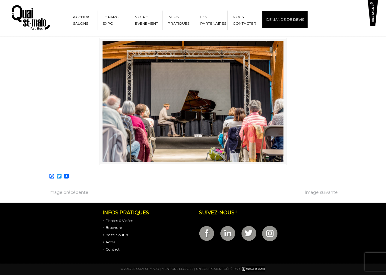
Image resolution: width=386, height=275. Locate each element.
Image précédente (68, 192)
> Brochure (112, 227)
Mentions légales (177, 269)
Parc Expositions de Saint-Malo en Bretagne (30, 18)
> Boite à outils (115, 234)
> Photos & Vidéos (118, 220)
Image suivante (321, 192)
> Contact (111, 249)
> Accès (109, 242)
